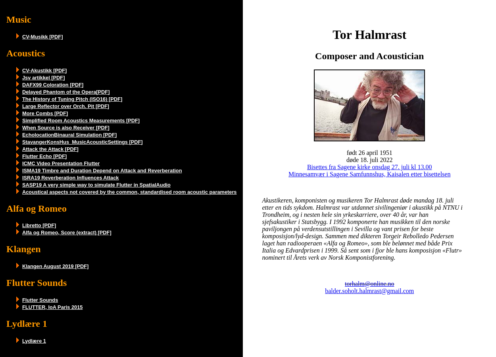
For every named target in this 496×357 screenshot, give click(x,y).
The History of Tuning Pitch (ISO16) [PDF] (72, 99)
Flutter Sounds (40, 300)
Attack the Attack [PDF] (50, 149)
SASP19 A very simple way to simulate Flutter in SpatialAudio (96, 185)
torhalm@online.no (369, 283)
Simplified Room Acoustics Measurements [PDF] (81, 121)
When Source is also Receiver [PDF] (66, 128)
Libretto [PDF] (39, 225)
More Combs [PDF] (45, 113)
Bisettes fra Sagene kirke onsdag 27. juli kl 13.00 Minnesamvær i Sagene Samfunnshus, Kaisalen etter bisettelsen (369, 171)
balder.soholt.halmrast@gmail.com (369, 291)
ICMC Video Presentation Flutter (61, 163)
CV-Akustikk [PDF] (44, 70)
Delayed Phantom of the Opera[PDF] (66, 92)
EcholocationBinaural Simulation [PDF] (69, 135)
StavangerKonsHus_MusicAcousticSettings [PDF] (82, 142)
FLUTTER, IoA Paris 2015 (52, 307)
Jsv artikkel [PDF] (43, 78)
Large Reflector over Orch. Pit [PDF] (65, 106)
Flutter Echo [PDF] (44, 156)
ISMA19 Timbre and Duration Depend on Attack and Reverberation (102, 171)
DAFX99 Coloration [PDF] (52, 85)
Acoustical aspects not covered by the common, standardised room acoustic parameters (129, 192)
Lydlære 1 (34, 341)
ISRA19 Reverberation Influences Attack (70, 178)
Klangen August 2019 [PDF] (55, 266)
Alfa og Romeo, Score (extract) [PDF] (67, 232)
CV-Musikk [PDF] (42, 37)
